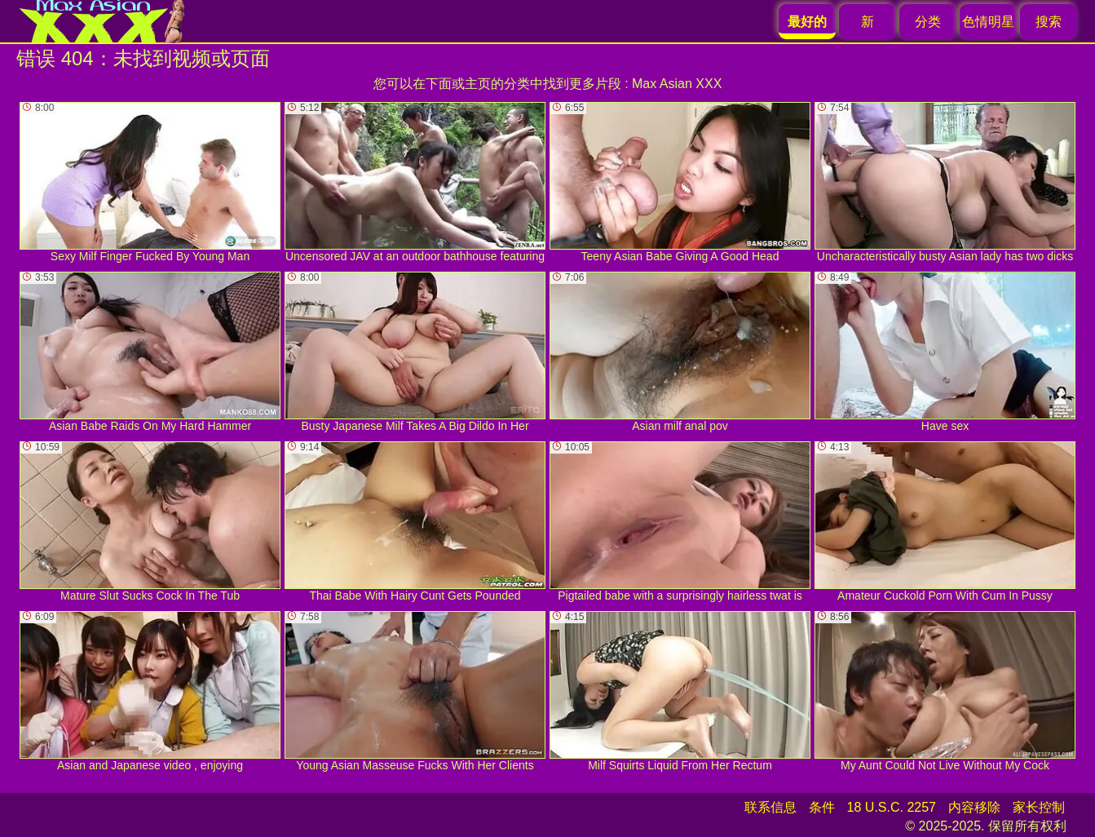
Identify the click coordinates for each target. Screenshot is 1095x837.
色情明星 (988, 22)
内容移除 (974, 807)
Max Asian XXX (677, 84)
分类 (928, 22)
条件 (822, 807)
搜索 (1048, 22)
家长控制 (1039, 807)
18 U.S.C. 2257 (891, 807)
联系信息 (770, 807)
